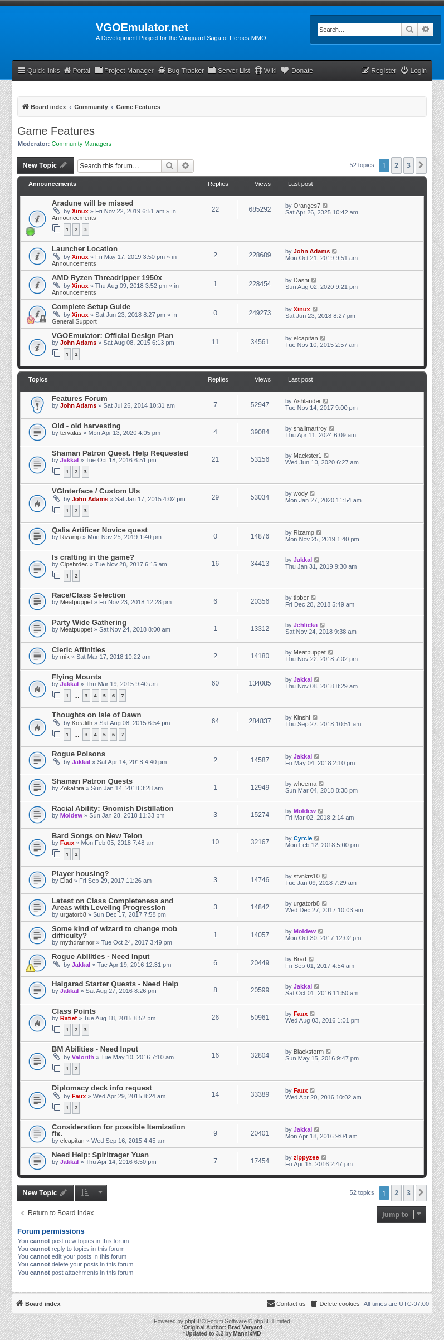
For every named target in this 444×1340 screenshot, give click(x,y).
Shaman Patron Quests (92, 781)
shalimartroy (310, 428)
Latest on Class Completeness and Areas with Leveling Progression (112, 904)
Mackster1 (308, 455)
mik (65, 656)
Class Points (74, 1011)
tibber (301, 597)
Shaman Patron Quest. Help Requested (120, 453)
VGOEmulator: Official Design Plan (112, 335)
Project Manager (124, 70)
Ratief (68, 1018)
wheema (305, 783)
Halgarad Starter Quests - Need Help (115, 984)
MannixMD (247, 1334)
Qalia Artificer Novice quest (100, 530)
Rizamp (70, 537)
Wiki (265, 70)
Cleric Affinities (78, 649)
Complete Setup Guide (91, 306)
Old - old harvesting (86, 426)
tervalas (71, 432)
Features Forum (80, 398)
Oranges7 (307, 205)
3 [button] (409, 165)
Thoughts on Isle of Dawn (96, 715)
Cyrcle (303, 838)
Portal (76, 70)
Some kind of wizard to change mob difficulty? (114, 932)
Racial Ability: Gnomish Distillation (113, 808)
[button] (421, 165)
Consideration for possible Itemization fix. (119, 1130)
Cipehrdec (74, 564)
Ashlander (307, 401)
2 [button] (396, 165)
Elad (66, 880)
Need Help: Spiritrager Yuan (100, 1155)
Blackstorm (309, 1051)
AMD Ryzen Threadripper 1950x (107, 277)
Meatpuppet (76, 602)
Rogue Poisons (78, 754)
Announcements (74, 217)
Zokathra (72, 788)
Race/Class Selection (89, 595)
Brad (300, 959)
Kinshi (302, 717)
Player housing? (80, 873)
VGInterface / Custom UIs (96, 491)
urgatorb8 (73, 914)
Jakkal (69, 460)
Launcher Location (85, 248)
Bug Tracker (181, 70)
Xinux (80, 211)
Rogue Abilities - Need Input (100, 956)
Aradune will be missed (93, 203)
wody (301, 493)
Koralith (82, 723)
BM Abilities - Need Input (95, 1049)
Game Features (56, 131)
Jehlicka (306, 625)
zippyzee (306, 1157)
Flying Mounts (76, 677)
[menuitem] (413, 71)
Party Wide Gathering (89, 622)
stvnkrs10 (307, 876)
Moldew (71, 815)
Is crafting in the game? (93, 557)
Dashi (301, 280)
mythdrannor (77, 942)
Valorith (83, 1057)
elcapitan (306, 338)
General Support (74, 321)
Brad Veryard (245, 1327)
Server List (229, 70)
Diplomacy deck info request (102, 1088)
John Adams (312, 251)
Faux (67, 842)
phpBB (193, 1321)
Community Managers (82, 143)
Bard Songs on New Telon (97, 836)
